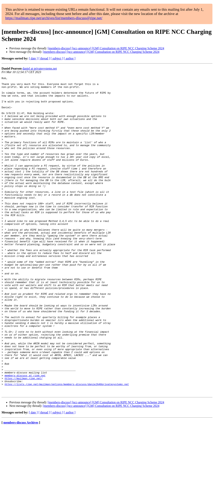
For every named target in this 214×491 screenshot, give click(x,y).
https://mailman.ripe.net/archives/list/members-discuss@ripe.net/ (53, 18)
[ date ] (33, 58)
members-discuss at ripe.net (25, 435)
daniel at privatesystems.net (40, 68)
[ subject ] (57, 58)
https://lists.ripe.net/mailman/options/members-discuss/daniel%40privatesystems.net (67, 446)
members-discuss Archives (20, 486)
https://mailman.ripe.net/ (24, 439)
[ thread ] (44, 58)
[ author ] (70, 58)
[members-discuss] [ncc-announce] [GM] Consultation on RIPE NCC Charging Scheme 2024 (106, 48)
